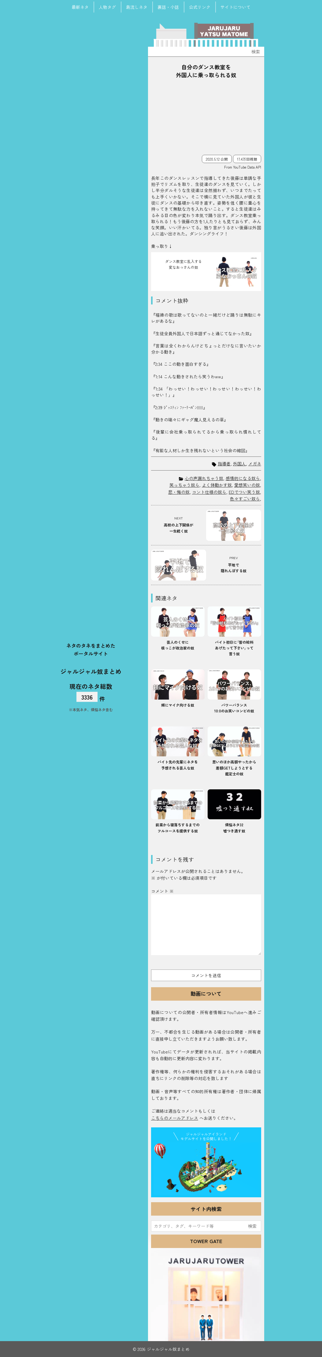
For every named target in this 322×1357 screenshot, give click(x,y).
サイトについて (235, 7)
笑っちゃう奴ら (184, 485)
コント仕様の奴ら (209, 492)
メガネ (254, 463)
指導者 (224, 463)
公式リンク (199, 7)
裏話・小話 (168, 7)
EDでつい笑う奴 (244, 492)
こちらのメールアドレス (174, 1118)
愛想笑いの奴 (247, 485)
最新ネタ (80, 7)
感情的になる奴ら (243, 478)
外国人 (239, 463)
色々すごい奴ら (245, 499)
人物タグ (107, 7)
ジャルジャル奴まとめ (90, 671)
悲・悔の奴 (179, 492)
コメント (162, 891)
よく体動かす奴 (217, 485)
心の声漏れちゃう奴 (204, 478)
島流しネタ (136, 7)
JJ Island (206, 1168)
